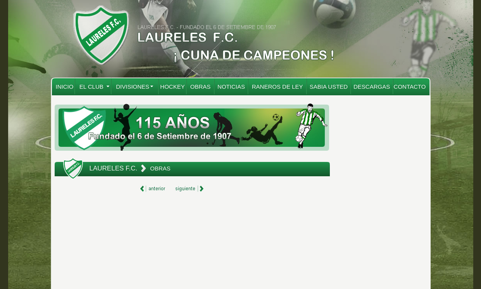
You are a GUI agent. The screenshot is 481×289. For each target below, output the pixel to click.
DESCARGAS (371, 86)
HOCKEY (172, 86)
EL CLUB (91, 86)
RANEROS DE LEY (277, 86)
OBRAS (200, 86)
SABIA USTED (329, 86)
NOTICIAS (231, 86)
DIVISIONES (132, 86)
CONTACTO (410, 86)
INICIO (65, 86)
